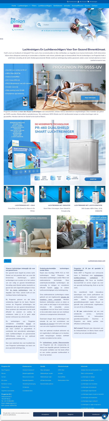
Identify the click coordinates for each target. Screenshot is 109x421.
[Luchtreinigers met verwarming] (19, 186)
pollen (56, 288)
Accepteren (45, 414)
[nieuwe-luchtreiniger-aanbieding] (55, 120)
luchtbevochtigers (80, 278)
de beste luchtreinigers (19, 290)
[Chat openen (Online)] (104, 416)
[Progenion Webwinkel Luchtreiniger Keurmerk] (17, 25)
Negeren (70, 414)
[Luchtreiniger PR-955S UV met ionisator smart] (55, 64)
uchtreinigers (98, 275)
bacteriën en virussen (47, 324)
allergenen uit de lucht (13, 326)
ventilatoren (94, 278)
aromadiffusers (79, 280)
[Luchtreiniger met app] (90, 186)
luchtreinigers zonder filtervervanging (56, 342)
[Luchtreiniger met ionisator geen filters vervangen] (54, 186)
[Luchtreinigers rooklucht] (82, 216)
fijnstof (28, 324)
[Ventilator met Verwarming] (27, 216)
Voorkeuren (96, 414)
